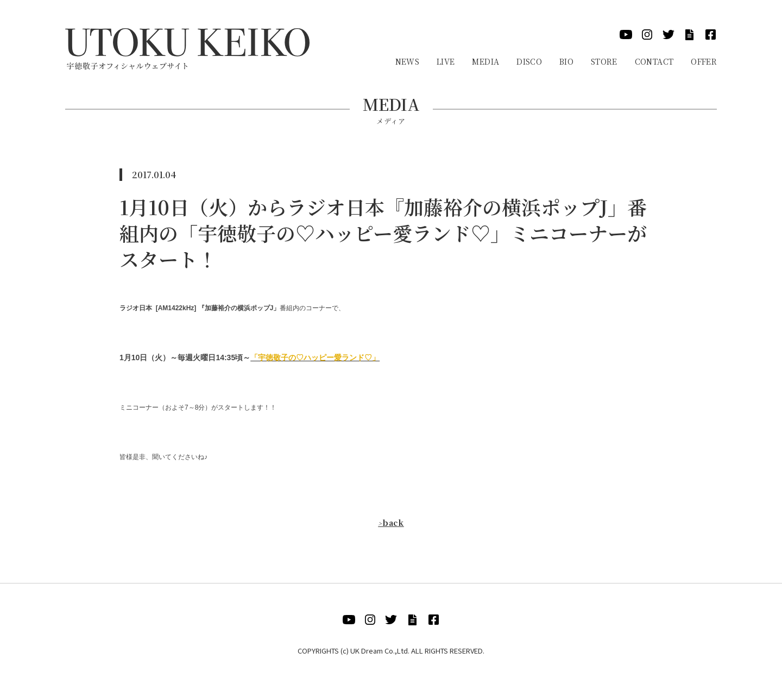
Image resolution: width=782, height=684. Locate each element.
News (407, 61)
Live (446, 61)
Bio (566, 61)
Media (485, 61)
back (390, 522)
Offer (704, 61)
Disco (529, 61)
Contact (654, 61)
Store (604, 61)
